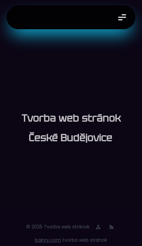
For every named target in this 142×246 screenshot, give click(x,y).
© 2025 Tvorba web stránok (58, 226)
